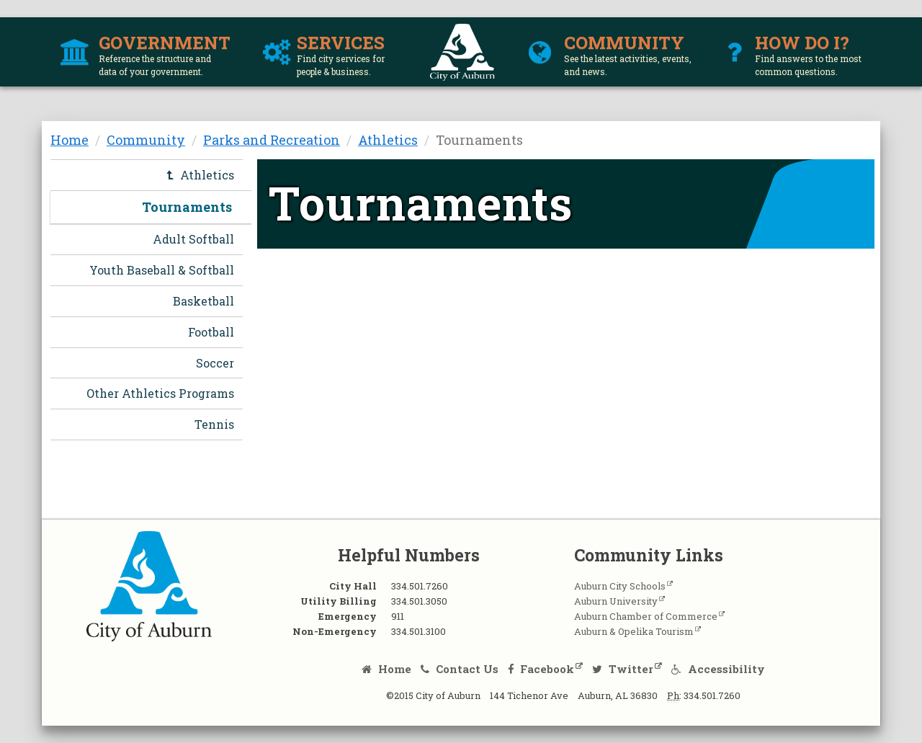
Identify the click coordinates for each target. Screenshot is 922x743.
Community (146, 139)
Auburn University (616, 601)
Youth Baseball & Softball (161, 269)
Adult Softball (193, 238)
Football (211, 331)
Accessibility (718, 669)
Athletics (388, 139)
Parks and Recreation (271, 139)
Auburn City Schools (620, 585)
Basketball (203, 300)
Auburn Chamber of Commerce (645, 616)
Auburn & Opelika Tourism (634, 631)
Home (69, 139)
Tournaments (187, 206)
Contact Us (459, 669)
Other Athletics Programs (160, 393)
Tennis (214, 424)
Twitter (622, 669)
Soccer (215, 362)
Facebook (541, 669)
